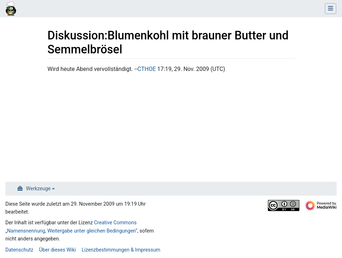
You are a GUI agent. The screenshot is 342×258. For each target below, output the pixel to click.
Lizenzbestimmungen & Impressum (121, 250)
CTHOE (147, 69)
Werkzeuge (38, 188)
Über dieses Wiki (57, 250)
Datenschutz (19, 250)
